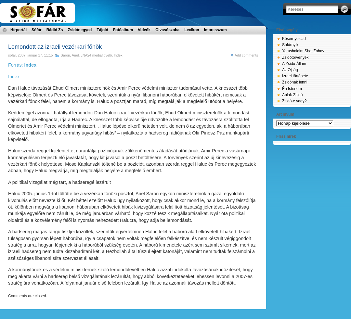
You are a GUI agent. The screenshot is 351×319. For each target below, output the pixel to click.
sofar (12, 55)
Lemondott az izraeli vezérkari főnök (55, 47)
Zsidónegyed (80, 30)
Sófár (37, 30)
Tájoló (102, 30)
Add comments (246, 55)
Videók (144, 30)
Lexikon (191, 30)
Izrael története (295, 76)
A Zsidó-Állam (294, 63)
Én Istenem (292, 88)
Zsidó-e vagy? (294, 101)
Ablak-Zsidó (292, 95)
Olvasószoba (167, 30)
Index (118, 55)
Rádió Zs (54, 30)
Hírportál (18, 30)
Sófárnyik (290, 45)
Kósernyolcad (294, 38)
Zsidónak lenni (294, 82)
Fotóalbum (123, 30)
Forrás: (22, 65)
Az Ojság (290, 70)
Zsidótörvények (295, 57)
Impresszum (215, 30)
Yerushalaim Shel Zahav (303, 51)
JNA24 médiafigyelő (96, 55)
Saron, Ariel (69, 55)
